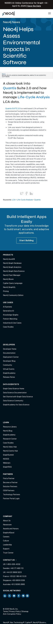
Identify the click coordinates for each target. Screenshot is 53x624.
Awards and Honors (11, 529)
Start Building (26, 240)
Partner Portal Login (11, 499)
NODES (6, 459)
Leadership (7, 545)
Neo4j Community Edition (13, 295)
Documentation (9, 353)
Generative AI (8, 311)
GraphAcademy (9, 373)
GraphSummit (8, 455)
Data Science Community (13, 401)
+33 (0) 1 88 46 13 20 (17, 576)
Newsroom (7, 525)
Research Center (10, 439)
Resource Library (10, 427)
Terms (5, 611)
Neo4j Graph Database (12, 263)
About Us (6, 521)
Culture (6, 541)
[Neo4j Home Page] (8, 13)
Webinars (6, 463)
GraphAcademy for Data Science (16, 405)
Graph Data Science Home (13, 389)
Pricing (6, 291)
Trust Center (8, 553)
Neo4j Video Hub (10, 447)
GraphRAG (7, 467)
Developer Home (9, 349)
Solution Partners (10, 486)
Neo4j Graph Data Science (14, 271)
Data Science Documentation (15, 393)
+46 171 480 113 (16, 568)
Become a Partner (10, 482)
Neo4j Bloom (8, 279)
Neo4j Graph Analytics (12, 267)
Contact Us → (10, 560)
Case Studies (8, 327)
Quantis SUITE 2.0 (12, 108)
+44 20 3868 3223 (14, 572)
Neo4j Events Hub (10, 451)
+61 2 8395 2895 (18, 584)
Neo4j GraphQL (9, 287)
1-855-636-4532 (13, 564)
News (4, 74)
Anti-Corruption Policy (12, 614)
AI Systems (7, 307)
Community (7, 365)
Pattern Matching (10, 319)
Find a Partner (8, 478)
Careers (6, 537)
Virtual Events (8, 369)
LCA (13, 200)
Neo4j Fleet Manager (11, 275)
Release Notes (9, 377)
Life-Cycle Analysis (34, 97)
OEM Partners (8, 490)
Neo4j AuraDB (9, 259)
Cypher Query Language (12, 283)
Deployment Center (11, 357)
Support (6, 549)
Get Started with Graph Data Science (18, 397)
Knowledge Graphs (10, 315)
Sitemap (25, 611)
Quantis (9, 88)
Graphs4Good (8, 533)
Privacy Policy (15, 611)
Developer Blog (9, 361)
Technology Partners (11, 495)
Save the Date (34, 6)
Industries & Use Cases (12, 323)
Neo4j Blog (7, 431)
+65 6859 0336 (18, 580)
